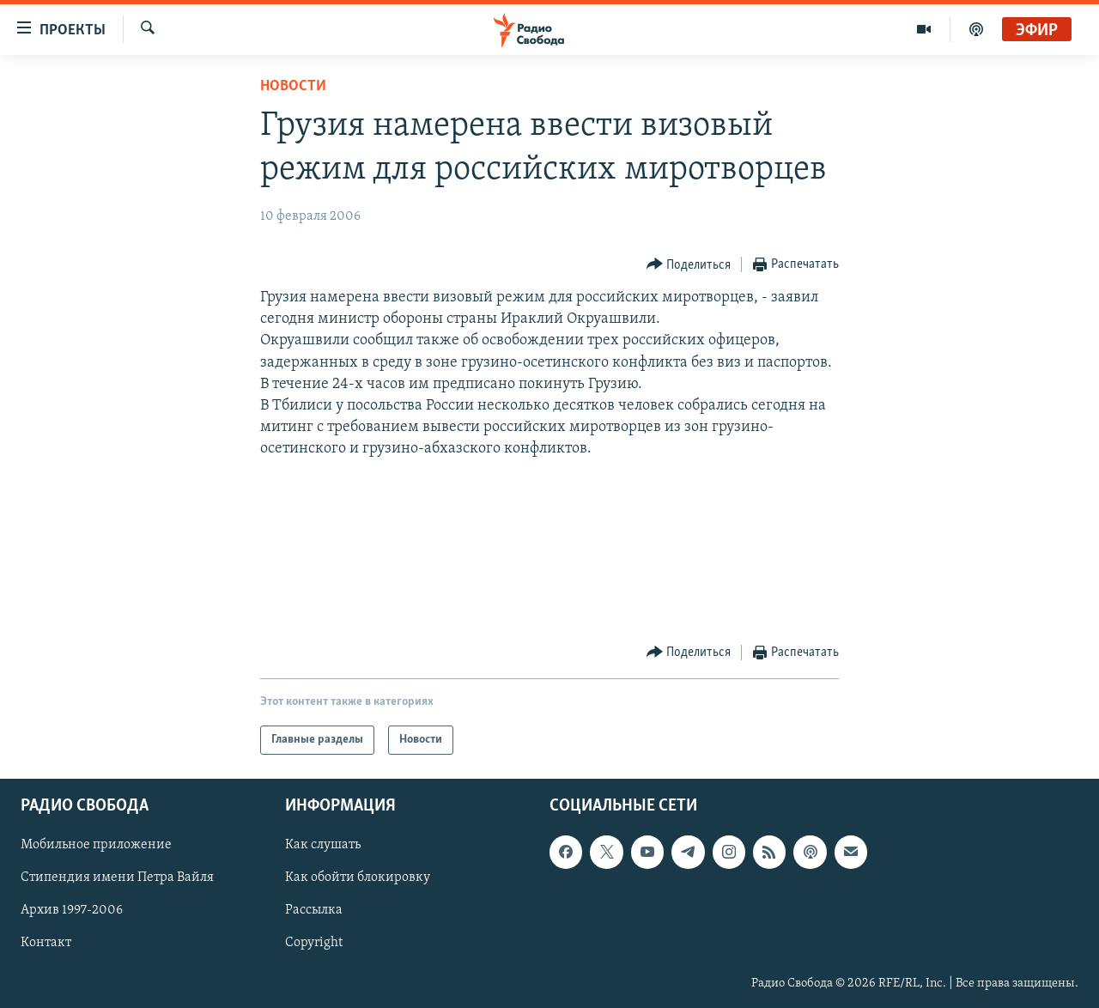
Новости (293, 86)
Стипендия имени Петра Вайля (117, 878)
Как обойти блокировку (357, 878)
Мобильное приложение (96, 846)
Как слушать (323, 846)
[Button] (689, 264)
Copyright (314, 943)
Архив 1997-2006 (72, 911)
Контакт (46, 943)
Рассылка (314, 911)
